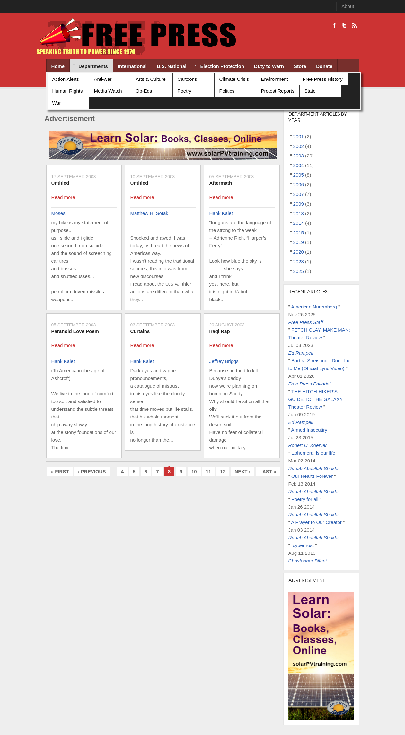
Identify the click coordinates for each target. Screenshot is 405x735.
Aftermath (220, 183)
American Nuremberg (314, 306)
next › (242, 471)
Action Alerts (65, 79)
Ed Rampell (300, 353)
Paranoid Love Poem (75, 331)
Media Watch (108, 91)
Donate (324, 66)
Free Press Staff (305, 322)
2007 (298, 194)
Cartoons (187, 79)
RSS (354, 25)
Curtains (140, 331)
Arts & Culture (151, 79)
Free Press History (323, 79)
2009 (298, 204)
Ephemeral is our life (313, 453)
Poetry (184, 91)
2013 (298, 213)
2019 (298, 242)
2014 (298, 223)
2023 (298, 261)
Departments (89, 66)
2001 (298, 136)
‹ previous (92, 471)
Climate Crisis (234, 79)
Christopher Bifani (307, 560)
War (56, 103)
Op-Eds (144, 91)
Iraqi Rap (219, 331)
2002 (298, 146)
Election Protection (217, 66)
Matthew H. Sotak (149, 213)
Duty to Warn (269, 66)
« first (60, 471)
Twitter (344, 25)
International (132, 66)
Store (300, 66)
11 (208, 471)
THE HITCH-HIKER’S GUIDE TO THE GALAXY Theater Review (315, 399)
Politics (227, 91)
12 (223, 471)
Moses (58, 213)
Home (58, 66)
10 (194, 471)
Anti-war (103, 79)
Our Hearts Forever (312, 476)
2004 (298, 165)
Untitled (60, 183)
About (347, 6)
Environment (274, 79)
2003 (298, 155)
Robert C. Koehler (307, 445)
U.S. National (172, 66)
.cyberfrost (302, 545)
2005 (298, 175)
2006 (298, 184)
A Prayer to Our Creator (316, 522)
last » (268, 471)
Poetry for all (304, 499)
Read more (63, 197)
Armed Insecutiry (309, 430)
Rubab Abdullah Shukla (313, 468)
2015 (298, 232)
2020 (298, 252)
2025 (298, 271)
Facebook (334, 25)
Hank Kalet (221, 213)
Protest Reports (278, 91)
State (310, 91)
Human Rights (67, 91)
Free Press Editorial (309, 383)
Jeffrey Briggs (223, 361)
